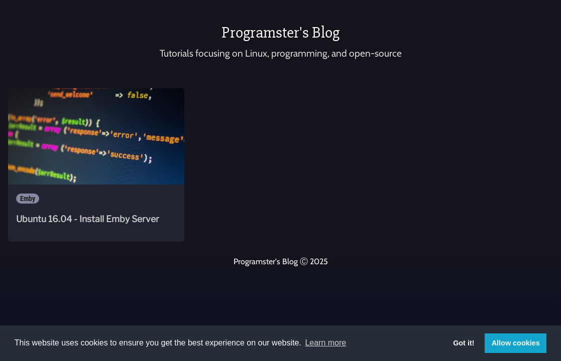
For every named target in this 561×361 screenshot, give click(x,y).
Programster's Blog (280, 32)
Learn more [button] (325, 342)
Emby (27, 199)
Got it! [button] (463, 343)
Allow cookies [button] (516, 343)
